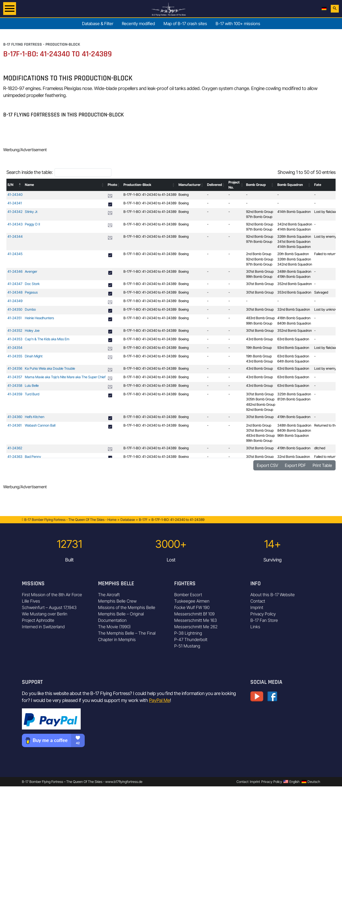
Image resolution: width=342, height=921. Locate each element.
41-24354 (14, 348)
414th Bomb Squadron (294, 212)
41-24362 (14, 448)
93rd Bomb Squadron (293, 348)
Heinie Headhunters (39, 318)
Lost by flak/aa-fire (328, 212)
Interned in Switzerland (43, 626)
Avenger (31, 272)
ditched (319, 448)
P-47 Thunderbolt (190, 639)
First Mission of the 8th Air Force (52, 594)
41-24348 (14, 292)
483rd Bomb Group (260, 318)
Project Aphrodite (38, 620)
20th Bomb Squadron (293, 254)
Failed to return (325, 254)
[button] (20, 185)
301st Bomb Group (260, 272)
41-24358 (14, 386)
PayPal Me (159, 700)
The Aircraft (109, 594)
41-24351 (14, 318)
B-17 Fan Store (264, 620)
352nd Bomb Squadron (294, 284)
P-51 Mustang (187, 646)
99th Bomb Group (259, 277)
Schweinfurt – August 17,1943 (49, 607)
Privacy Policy (263, 613)
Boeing (183, 195)
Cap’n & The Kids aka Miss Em (47, 339)
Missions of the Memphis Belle (126, 607)
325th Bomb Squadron (294, 394)
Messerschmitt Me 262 (195, 626)
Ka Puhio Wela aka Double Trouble (50, 368)
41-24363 (14, 457)
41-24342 (14, 212)
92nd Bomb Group (259, 212)
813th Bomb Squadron (293, 399)
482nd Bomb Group (260, 405)
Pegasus (31, 292)
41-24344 (15, 237)
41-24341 (14, 203)
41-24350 (14, 309)
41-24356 (14, 368)
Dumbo (30, 309)
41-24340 (14, 195)
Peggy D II (32, 224)
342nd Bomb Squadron (294, 224)
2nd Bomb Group (258, 254)
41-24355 (14, 356)
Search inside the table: (29, 172)
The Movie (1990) (114, 626)
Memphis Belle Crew (117, 601)
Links (255, 626)
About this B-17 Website (272, 594)
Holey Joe (32, 331)
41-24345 (14, 254)
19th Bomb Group (259, 348)
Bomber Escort (188, 594)
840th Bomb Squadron (294, 323)
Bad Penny (33, 457)
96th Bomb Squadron (293, 436)
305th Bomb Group (260, 399)
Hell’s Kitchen (34, 417)
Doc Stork (32, 284)
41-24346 (14, 272)
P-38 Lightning (188, 633)
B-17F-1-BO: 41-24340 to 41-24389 (149, 195)
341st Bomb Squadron (293, 242)
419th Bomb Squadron (293, 277)
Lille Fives (31, 601)
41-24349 (14, 301)
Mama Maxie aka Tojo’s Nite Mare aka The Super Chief (65, 377)
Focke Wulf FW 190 (191, 607)
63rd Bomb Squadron (293, 339)
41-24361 (14, 425)
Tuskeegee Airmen (191, 601)
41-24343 (15, 224)
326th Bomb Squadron (294, 237)
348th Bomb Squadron (294, 272)
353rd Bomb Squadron (294, 292)
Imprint (256, 607)
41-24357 (14, 377)
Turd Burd (32, 394)
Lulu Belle (32, 386)
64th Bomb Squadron (293, 361)
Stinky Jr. (31, 212)
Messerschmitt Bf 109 (194, 613)
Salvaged (321, 292)
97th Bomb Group (259, 217)
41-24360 (14, 417)
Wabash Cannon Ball (40, 425)
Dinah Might (33, 356)
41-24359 (14, 394)
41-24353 (14, 339)
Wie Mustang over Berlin (44, 613)
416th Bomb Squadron (293, 318)
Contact (257, 601)
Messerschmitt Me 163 (195, 620)
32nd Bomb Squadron (293, 309)
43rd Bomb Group (259, 339)
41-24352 (14, 331)
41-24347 (14, 284)
